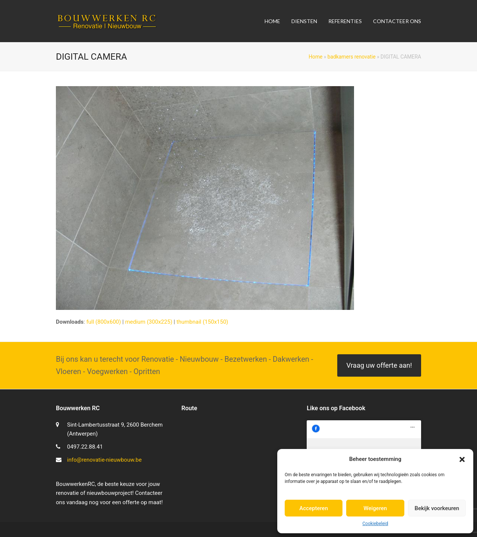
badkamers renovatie (352, 57)
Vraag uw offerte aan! (379, 365)
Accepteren (313, 508)
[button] (462, 459)
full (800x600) (103, 321)
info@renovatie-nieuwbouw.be (104, 459)
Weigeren (375, 508)
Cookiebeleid (375, 523)
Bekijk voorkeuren (436, 508)
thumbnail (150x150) (202, 321)
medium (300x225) (149, 321)
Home (315, 57)
